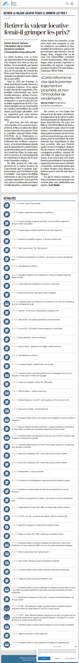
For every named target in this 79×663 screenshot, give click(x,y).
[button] (76, 646)
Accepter (44, 658)
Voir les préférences (70, 658)
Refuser (57, 658)
